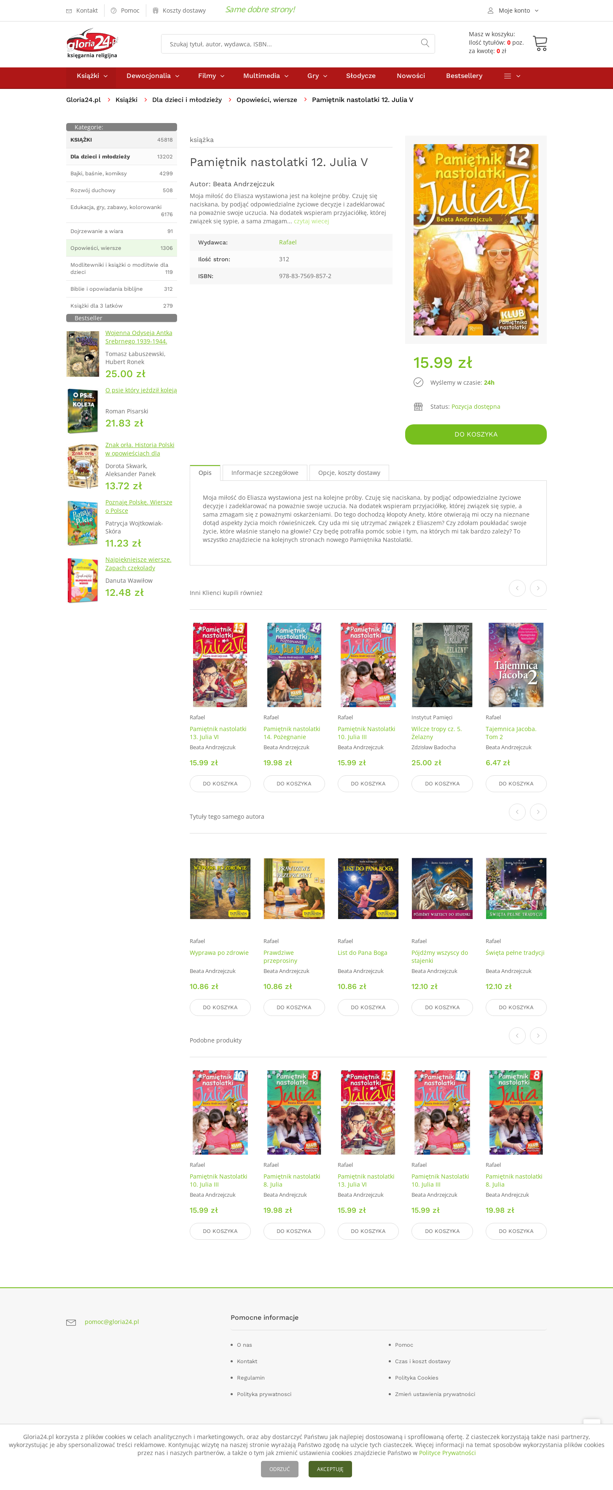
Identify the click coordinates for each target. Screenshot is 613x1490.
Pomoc (404, 1343)
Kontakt (247, 1360)
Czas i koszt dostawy (423, 1360)
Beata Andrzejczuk (243, 188)
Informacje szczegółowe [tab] (264, 475)
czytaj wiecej (311, 225)
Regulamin (251, 1376)
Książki (88, 79)
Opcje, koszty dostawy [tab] (349, 475)
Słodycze (361, 79)
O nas (244, 1343)
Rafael (288, 246)
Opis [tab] (205, 475)
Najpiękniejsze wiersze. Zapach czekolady (138, 567)
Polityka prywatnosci (264, 1393)
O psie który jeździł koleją (141, 394)
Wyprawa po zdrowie (219, 954)
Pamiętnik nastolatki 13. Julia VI (218, 735)
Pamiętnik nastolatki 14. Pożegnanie (291, 735)
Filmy (207, 79)
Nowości (411, 79)
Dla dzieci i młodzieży (189, 103)
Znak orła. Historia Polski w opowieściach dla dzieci (140, 457)
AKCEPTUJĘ (330, 1469)
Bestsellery (464, 79)
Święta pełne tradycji (515, 954)
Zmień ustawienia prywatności (435, 1393)
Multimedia (261, 79)
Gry (313, 79)
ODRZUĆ (279, 1469)
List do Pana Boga (362, 954)
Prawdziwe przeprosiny (280, 958)
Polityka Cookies (416, 1376)
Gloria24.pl (84, 103)
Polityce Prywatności (447, 1453)
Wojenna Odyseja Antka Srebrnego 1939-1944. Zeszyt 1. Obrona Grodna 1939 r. (140, 349)
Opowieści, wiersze (270, 103)
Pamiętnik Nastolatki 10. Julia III (366, 735)
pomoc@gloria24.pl (112, 1321)
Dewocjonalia (148, 79)
